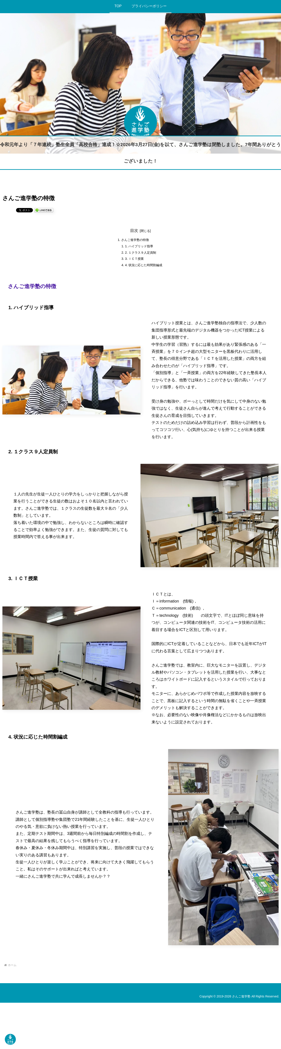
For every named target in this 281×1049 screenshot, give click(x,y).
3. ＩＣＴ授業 (133, 262)
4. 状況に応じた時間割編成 (144, 269)
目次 (134, 230)
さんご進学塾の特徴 (134, 240)
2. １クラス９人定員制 (140, 255)
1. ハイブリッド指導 (139, 248)
